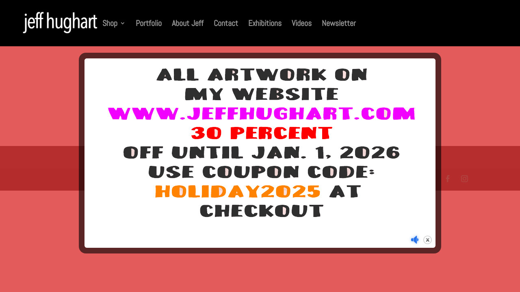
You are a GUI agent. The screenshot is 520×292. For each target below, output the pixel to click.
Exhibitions (265, 24)
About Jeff (188, 24)
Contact (226, 24)
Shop (109, 24)
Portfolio (149, 24)
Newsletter (339, 24)
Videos (302, 24)
